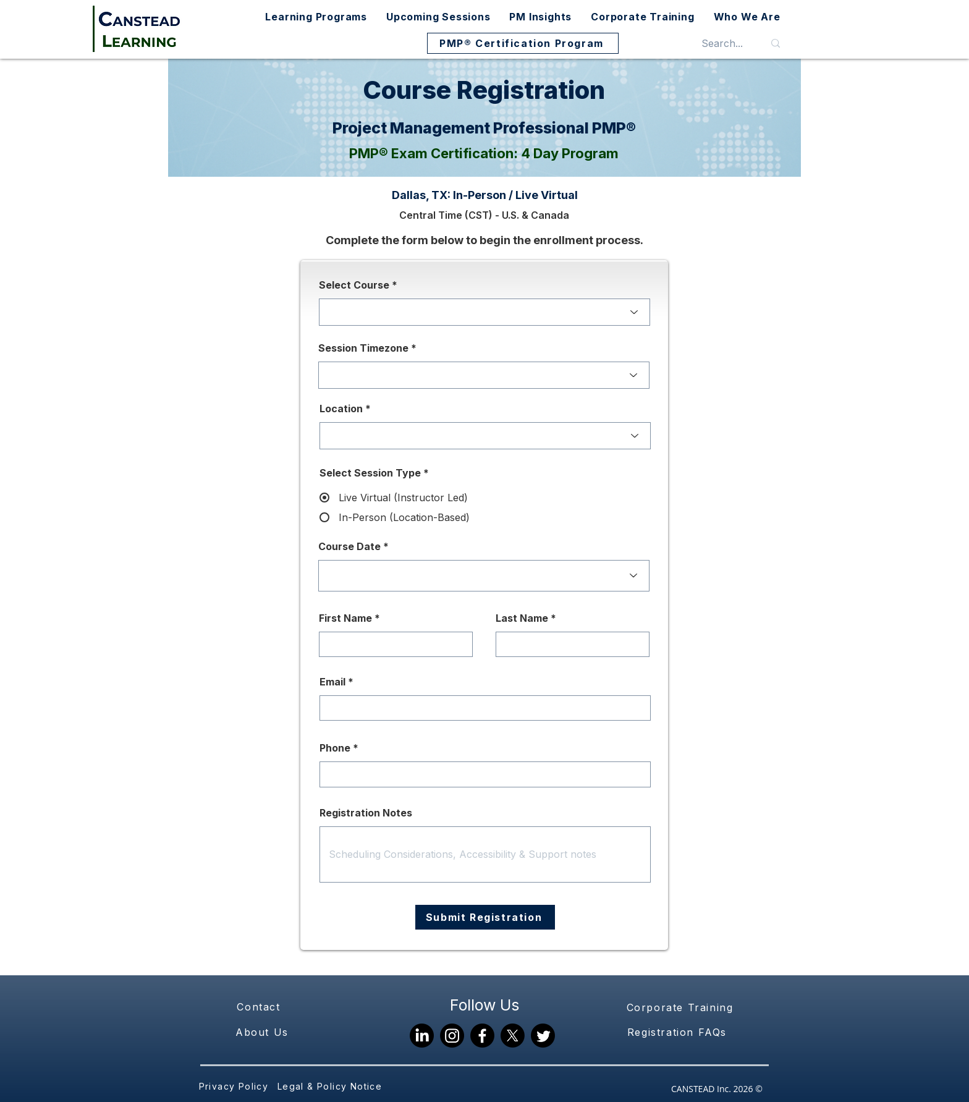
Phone (334, 748)
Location (341, 408)
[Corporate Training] (681, 1007)
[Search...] (722, 43)
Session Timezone (363, 348)
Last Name (522, 618)
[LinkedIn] (422, 1036)
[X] (513, 1036)
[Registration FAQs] (678, 1032)
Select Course (354, 285)
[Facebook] (482, 1036)
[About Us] (263, 1032)
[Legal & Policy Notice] (331, 1086)
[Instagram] (452, 1036)
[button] (316, 16)
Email (332, 682)
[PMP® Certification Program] (523, 43)
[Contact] (260, 1006)
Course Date (349, 546)
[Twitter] (543, 1036)
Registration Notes (365, 813)
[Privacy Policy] (235, 1086)
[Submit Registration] (485, 917)
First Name (345, 618)
